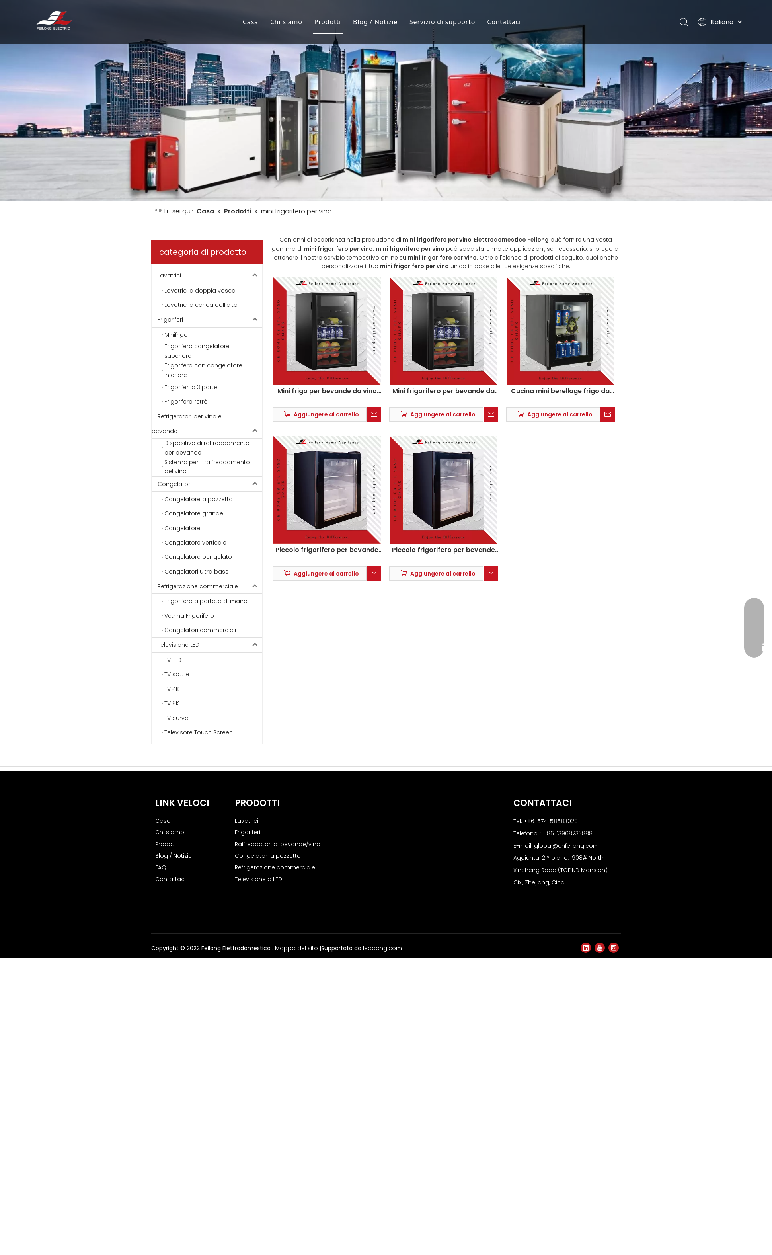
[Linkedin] (586, 1152)
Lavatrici (210, 480)
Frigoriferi (210, 524)
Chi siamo (286, 22)
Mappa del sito (297, 1152)
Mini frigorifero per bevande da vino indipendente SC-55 (443, 595)
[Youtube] (600, 1152)
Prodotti (327, 22)
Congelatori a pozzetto (268, 1060)
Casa (250, 22)
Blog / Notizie (375, 22)
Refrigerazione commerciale (210, 790)
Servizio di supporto (442, 22)
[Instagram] (613, 1152)
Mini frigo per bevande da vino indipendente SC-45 (327, 595)
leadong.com (382, 1152)
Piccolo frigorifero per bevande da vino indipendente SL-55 (443, 754)
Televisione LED (210, 849)
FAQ (160, 1072)
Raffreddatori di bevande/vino (277, 1048)
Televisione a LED (258, 1083)
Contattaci (504, 22)
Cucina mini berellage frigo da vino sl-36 (560, 595)
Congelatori (210, 688)
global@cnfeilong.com (566, 1050)
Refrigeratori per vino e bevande (207, 628)
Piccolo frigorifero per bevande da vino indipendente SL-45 (326, 754)
